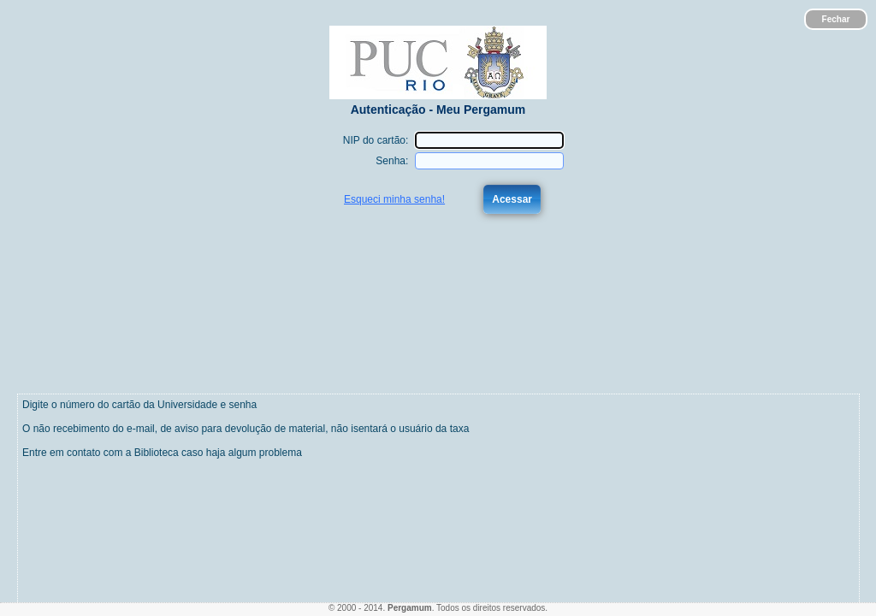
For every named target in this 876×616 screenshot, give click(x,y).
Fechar (836, 19)
